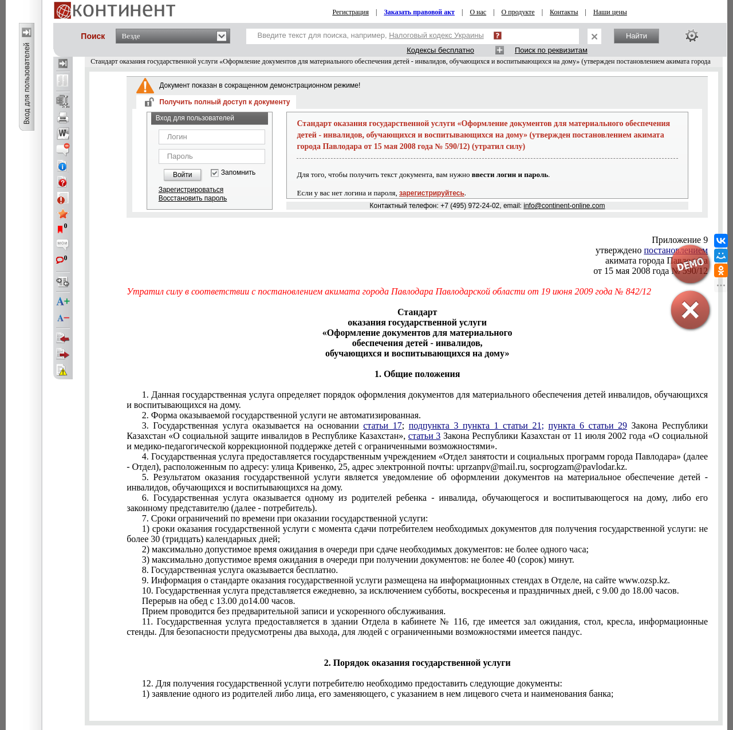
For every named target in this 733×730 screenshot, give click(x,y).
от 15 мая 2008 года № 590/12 (650, 271)
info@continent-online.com (564, 206)
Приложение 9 (680, 240)
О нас (478, 12)
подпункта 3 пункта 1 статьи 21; (476, 425)
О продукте (518, 12)
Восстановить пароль (193, 198)
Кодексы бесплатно (440, 50)
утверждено (652, 250)
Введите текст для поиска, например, (371, 35)
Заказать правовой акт (419, 12)
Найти (636, 36)
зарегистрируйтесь (431, 193)
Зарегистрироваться (191, 190)
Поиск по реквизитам (551, 50)
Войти (182, 175)
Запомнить (238, 172)
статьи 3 (424, 436)
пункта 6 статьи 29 (588, 425)
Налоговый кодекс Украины (436, 35)
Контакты (564, 12)
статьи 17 (382, 425)
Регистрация (350, 12)
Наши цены (610, 12)
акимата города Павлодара (656, 260)
